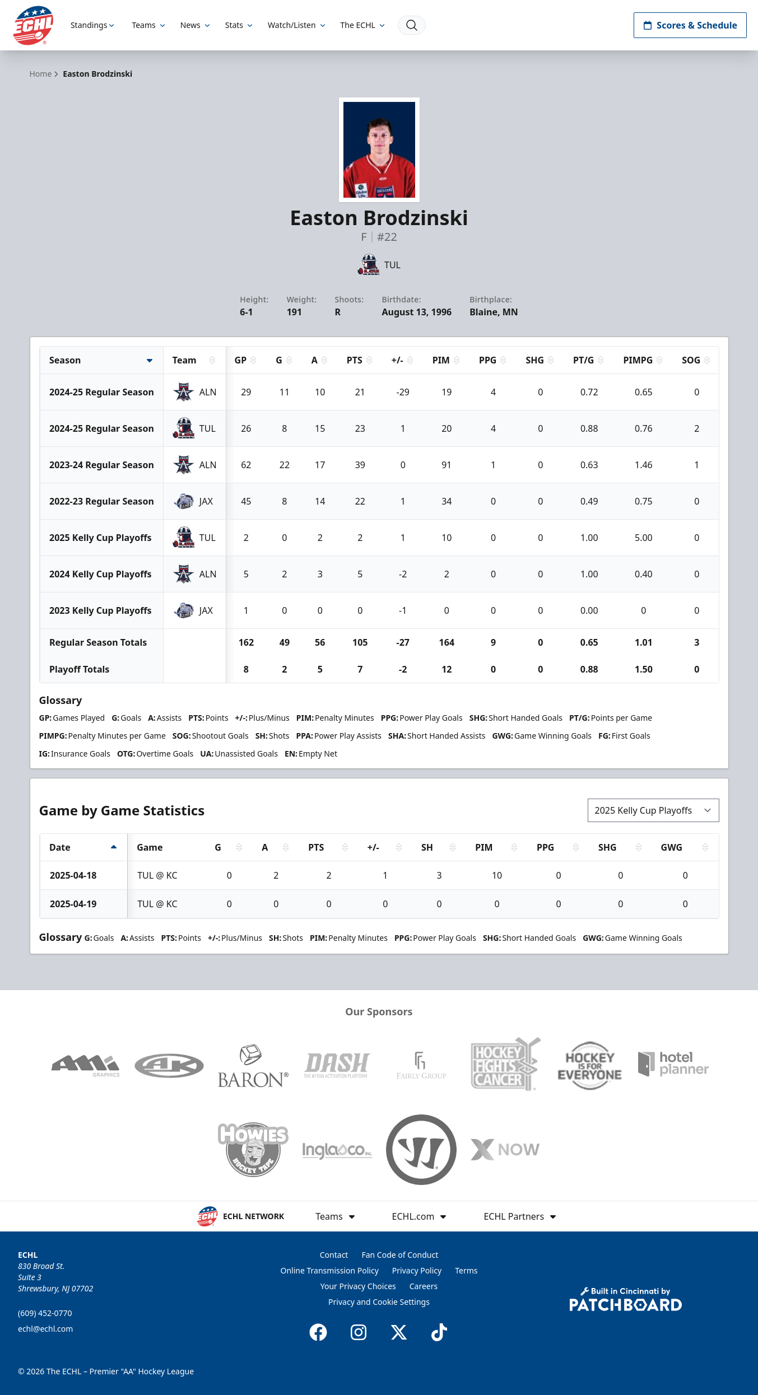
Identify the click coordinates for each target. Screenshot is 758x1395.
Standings (94, 25)
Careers (424, 1286)
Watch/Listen (297, 25)
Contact (334, 1254)
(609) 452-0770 (45, 1313)
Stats (239, 25)
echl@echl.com (45, 1328)
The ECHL (364, 25)
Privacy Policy (416, 1270)
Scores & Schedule (690, 25)
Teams (149, 25)
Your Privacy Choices (358, 1286)
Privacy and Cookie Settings (379, 1301)
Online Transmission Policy (330, 1270)
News (196, 25)
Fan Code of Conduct (399, 1254)
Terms (466, 1270)
